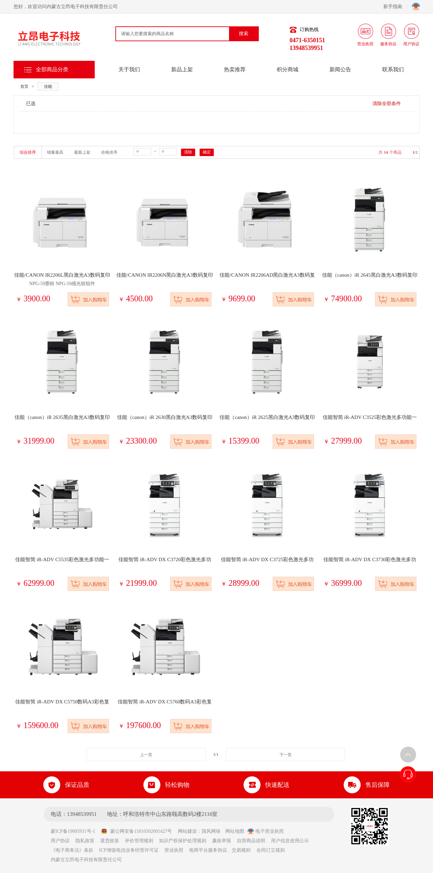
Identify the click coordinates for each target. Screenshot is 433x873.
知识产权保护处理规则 (182, 840)
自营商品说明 (251, 840)
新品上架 (182, 69)
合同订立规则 (270, 850)
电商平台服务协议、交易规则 (220, 850)
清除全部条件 (386, 103)
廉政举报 (221, 840)
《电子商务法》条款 (72, 850)
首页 (24, 86)
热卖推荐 (235, 69)
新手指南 (395, 6)
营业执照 (173, 850)
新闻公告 (340, 69)
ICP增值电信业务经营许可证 (129, 850)
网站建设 (187, 831)
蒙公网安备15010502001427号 (136, 831)
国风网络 (211, 831)
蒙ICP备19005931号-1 (75, 831)
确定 (207, 152)
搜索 (243, 33)
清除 (188, 152)
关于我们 (129, 69)
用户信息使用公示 (290, 840)
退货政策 (109, 840)
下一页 (285, 754)
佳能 (48, 86)
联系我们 (393, 69)
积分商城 (287, 69)
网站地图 (234, 831)
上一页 (146, 754)
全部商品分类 (52, 69)
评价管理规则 (139, 840)
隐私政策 (84, 840)
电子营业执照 (265, 831)
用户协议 (60, 840)
